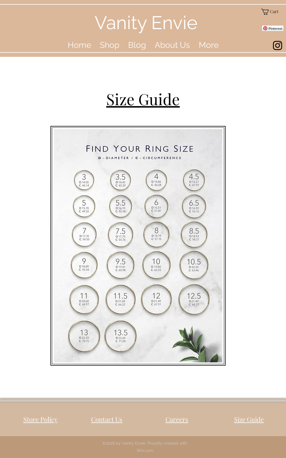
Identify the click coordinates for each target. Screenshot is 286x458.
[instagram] (277, 45)
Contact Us (106, 419)
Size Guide (249, 419)
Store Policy (40, 419)
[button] (272, 12)
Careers (176, 419)
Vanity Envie (146, 23)
